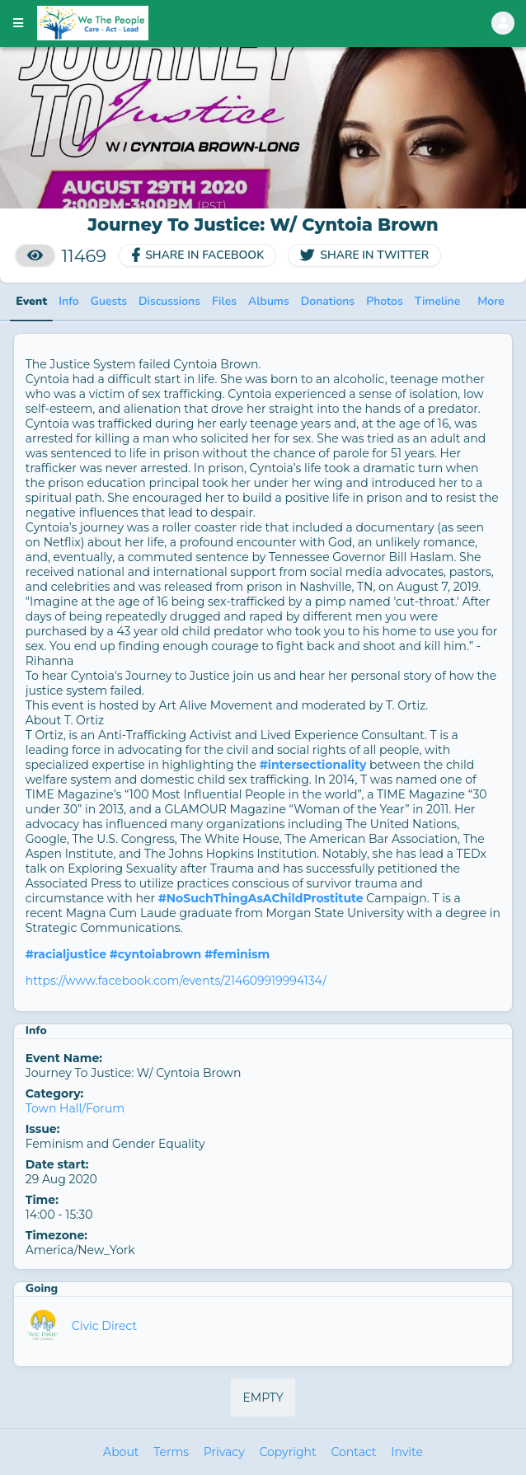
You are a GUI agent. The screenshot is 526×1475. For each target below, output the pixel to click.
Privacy (224, 1452)
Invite (407, 1452)
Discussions (169, 301)
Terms (171, 1452)
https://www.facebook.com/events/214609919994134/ (176, 980)
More (491, 301)
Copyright (287, 1452)
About (121, 1452)
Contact (353, 1452)
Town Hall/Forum (75, 1108)
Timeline (437, 301)
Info (68, 301)
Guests (109, 301)
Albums (268, 301)
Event (31, 301)
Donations (328, 301)
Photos (384, 301)
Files (224, 301)
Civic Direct (104, 1325)
